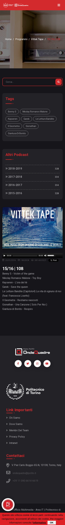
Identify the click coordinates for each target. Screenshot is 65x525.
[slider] (25, 255)
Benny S (12, 111)
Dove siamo (14, 424)
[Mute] (45, 255)
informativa (39, 522)
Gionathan (31, 126)
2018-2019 (14, 168)
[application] (32, 255)
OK (52, 522)
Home (8, 39)
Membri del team (17, 430)
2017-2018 (14, 176)
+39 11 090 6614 (22, 480)
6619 (35, 480)
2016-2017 (14, 185)
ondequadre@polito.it (21, 473)
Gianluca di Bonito (17, 133)
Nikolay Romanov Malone (35, 111)
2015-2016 (14, 193)
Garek (26, 119)
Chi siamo (13, 417)
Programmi (21, 39)
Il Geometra (14, 126)
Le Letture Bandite (45, 119)
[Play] (4, 255)
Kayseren (12, 119)
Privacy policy (15, 436)
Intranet (11, 442)
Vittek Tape (37, 39)
